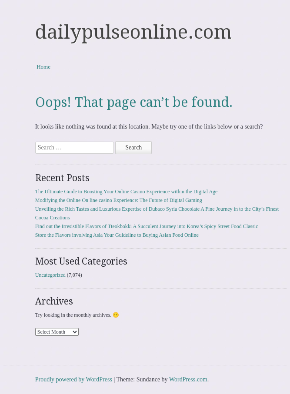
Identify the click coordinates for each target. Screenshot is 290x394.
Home (43, 66)
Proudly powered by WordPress (73, 379)
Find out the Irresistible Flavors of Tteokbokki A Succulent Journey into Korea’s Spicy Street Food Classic (146, 226)
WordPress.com (188, 379)
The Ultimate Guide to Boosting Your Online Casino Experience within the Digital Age (126, 192)
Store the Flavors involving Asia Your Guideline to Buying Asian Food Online (117, 235)
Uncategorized (50, 275)
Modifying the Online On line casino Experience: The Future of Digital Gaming (118, 200)
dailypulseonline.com (133, 32)
